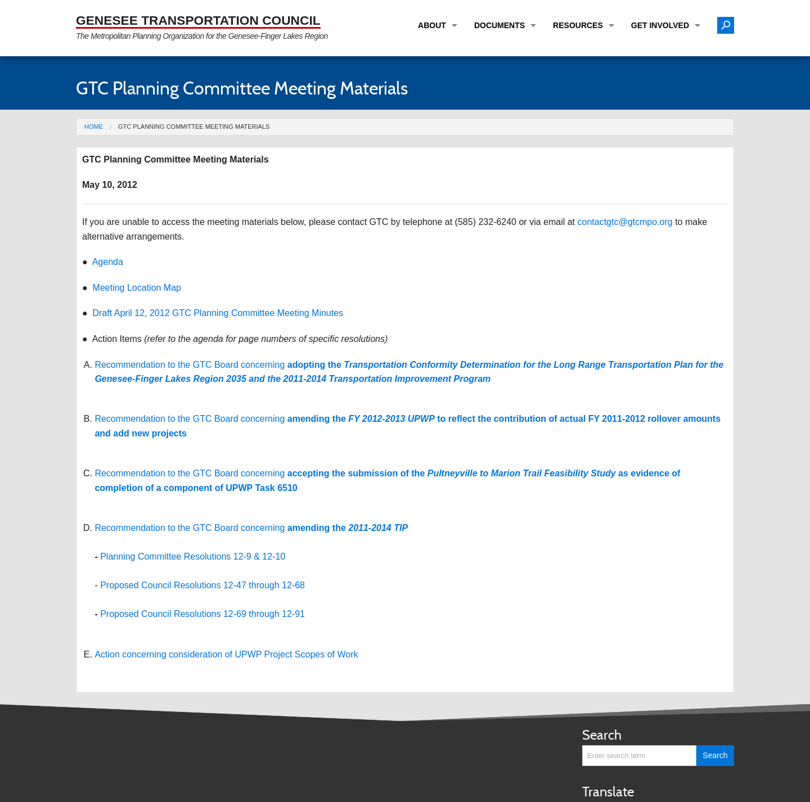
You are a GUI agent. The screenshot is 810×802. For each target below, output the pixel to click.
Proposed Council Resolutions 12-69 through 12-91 (202, 614)
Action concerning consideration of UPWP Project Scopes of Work (226, 654)
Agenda (107, 262)
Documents (499, 25)
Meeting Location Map (137, 287)
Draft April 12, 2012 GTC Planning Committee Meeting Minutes (218, 313)
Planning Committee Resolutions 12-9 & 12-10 (192, 556)
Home (93, 126)
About (432, 25)
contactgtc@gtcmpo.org (625, 222)
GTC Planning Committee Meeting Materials (193, 126)
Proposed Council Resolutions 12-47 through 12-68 (202, 585)
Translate (608, 791)
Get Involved (660, 25)
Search (602, 735)
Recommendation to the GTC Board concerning (251, 528)
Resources (578, 25)
